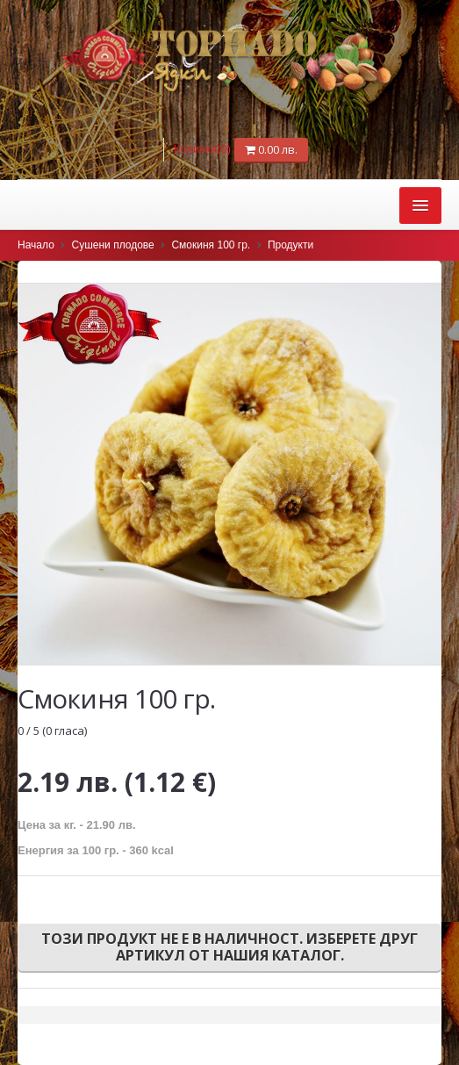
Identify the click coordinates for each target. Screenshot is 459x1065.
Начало (36, 245)
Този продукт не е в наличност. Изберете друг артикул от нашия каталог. (229, 947)
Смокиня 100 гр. (210, 245)
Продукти (290, 245)
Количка (204, 148)
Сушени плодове (113, 245)
